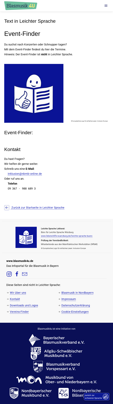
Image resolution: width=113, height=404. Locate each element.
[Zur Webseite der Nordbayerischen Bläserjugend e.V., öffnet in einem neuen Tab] (81, 393)
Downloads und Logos (24, 305)
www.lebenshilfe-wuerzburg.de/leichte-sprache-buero (67, 236)
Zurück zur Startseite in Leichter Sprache (34, 207)
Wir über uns (18, 292)
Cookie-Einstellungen (75, 311)
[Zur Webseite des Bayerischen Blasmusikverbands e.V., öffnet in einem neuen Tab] (57, 339)
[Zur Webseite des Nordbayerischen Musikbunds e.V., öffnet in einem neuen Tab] (30, 393)
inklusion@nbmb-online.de (25, 173)
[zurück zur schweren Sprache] (96, 396)
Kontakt (15, 299)
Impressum (68, 299)
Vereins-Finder (19, 311)
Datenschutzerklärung (75, 305)
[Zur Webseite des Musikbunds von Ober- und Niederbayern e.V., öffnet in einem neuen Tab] (56, 379)
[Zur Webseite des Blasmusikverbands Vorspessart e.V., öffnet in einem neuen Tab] (56, 366)
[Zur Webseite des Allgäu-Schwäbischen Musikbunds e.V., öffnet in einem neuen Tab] (56, 353)
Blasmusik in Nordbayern (77, 292)
